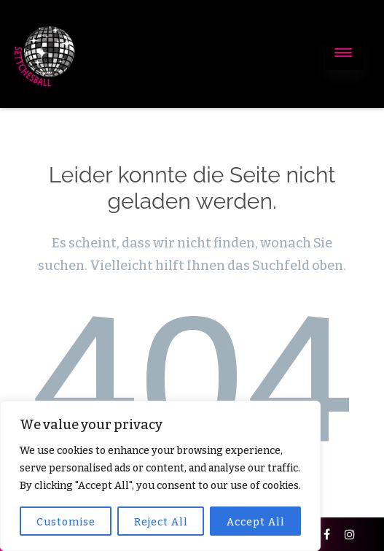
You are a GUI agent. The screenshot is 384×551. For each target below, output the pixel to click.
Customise (65, 522)
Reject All (161, 522)
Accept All (256, 522)
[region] (160, 476)
